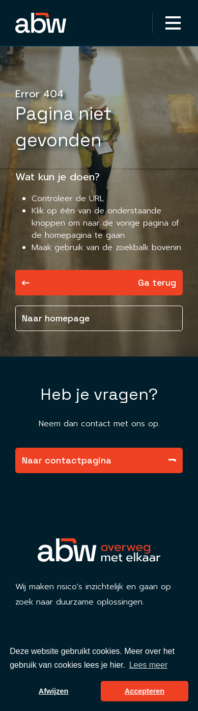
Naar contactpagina (99, 460)
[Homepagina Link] (57, 23)
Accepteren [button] (144, 691)
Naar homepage (56, 318)
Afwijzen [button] (53, 691)
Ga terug (99, 282)
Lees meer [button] (148, 665)
